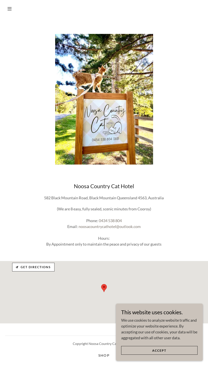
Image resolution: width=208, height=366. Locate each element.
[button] (9, 8)
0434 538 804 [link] (110, 220)
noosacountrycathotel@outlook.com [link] (110, 226)
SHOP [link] (104, 355)
